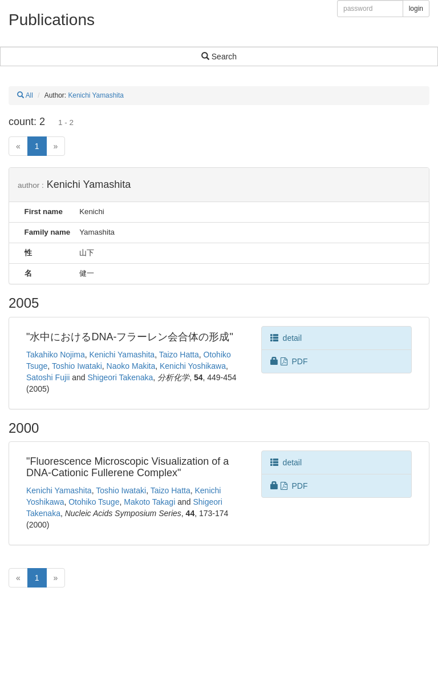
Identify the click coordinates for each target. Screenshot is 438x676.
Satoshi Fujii (48, 377)
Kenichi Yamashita (95, 95)
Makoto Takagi (149, 501)
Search (219, 56)
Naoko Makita (131, 366)
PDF (289, 361)
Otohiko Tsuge (93, 501)
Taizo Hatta (179, 354)
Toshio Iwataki (77, 366)
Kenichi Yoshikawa (193, 366)
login (416, 9)
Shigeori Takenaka (120, 377)
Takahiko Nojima (55, 354)
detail (286, 338)
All (25, 95)
